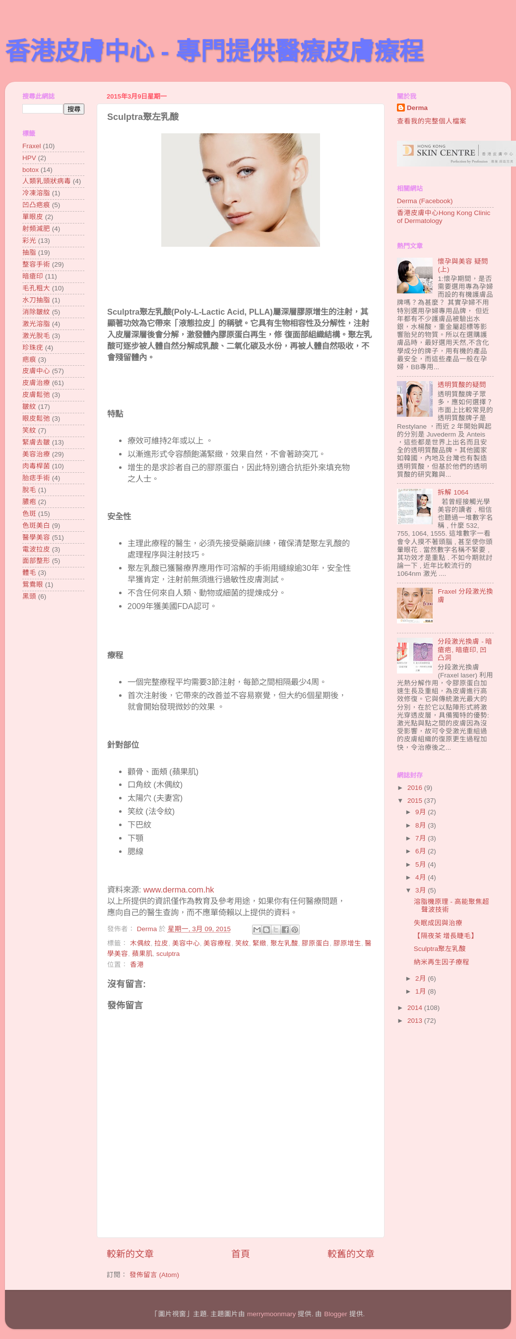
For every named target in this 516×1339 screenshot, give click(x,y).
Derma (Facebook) (425, 201)
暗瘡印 (32, 276)
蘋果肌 (142, 953)
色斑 (29, 513)
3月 (421, 890)
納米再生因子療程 (441, 962)
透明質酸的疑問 (462, 385)
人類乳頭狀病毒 (46, 181)
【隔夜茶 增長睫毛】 (446, 936)
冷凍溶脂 (36, 193)
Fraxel (31, 146)
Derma (417, 108)
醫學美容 (36, 537)
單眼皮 (32, 217)
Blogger (335, 1314)
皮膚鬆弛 (36, 394)
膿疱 (29, 501)
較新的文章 (130, 1254)
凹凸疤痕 (36, 205)
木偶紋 (140, 943)
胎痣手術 (36, 478)
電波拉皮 (36, 549)
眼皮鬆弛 (36, 418)
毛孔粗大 (36, 288)
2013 (415, 1020)
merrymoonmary (271, 1314)
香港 (137, 964)
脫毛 (29, 490)
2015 (415, 800)
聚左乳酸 (284, 943)
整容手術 (36, 264)
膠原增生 (347, 943)
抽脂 (29, 252)
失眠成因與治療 (438, 923)
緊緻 (259, 943)
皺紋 (29, 406)
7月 (421, 838)
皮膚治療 (36, 383)
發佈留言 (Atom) (154, 1275)
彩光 (29, 240)
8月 (421, 825)
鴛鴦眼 (32, 584)
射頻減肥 (36, 228)
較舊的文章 (351, 1254)
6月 (421, 851)
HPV (29, 158)
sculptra (168, 953)
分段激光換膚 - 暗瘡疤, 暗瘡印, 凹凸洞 (465, 649)
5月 (421, 864)
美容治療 (36, 454)
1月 (421, 991)
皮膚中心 (36, 371)
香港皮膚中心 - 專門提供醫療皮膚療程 (214, 51)
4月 (421, 877)
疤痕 (29, 359)
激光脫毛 (36, 335)
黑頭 (29, 596)
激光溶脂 (36, 324)
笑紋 (242, 943)
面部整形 (36, 560)
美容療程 (217, 943)
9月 (421, 812)
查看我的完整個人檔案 (431, 121)
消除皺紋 (36, 312)
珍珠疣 (32, 347)
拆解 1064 (453, 492)
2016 (415, 787)
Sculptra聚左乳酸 (440, 948)
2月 (421, 978)
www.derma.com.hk (178, 889)
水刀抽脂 (36, 300)
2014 (415, 1007)
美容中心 (186, 943)
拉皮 (161, 943)
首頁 (240, 1254)
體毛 (29, 572)
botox (30, 169)
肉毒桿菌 (36, 466)
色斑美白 (36, 525)
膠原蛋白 (315, 943)
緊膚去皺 (36, 442)
